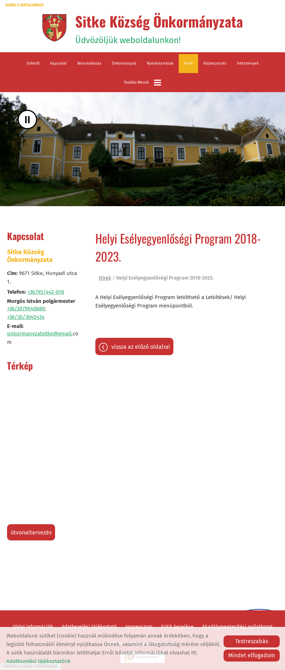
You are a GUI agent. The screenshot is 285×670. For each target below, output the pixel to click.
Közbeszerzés (214, 63)
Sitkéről (33, 63)
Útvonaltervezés (31, 532)
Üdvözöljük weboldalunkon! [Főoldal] (159, 28)
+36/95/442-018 (46, 292)
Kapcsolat (58, 63)
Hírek (188, 63)
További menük (142, 82)
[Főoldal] (54, 28)
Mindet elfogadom (251, 655)
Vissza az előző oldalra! (140, 346)
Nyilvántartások (160, 63)
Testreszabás (251, 641)
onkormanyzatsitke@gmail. (40, 333)
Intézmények (248, 63)
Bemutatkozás (89, 63)
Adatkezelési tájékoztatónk (38, 661)
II (27, 119)
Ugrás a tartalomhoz (24, 5)
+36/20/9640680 (25, 308)
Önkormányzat (124, 63)
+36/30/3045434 (25, 317)
